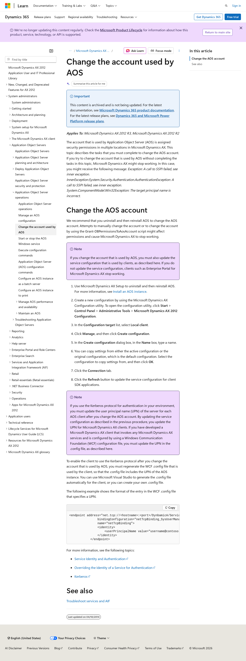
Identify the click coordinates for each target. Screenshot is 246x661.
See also (197, 64)
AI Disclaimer (13, 648)
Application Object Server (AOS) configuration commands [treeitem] (34, 267)
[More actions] (179, 50)
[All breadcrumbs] (70, 50)
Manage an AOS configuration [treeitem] (29, 218)
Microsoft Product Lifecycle (121, 30)
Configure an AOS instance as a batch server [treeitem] (35, 281)
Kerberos (80, 576)
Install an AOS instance (129, 291)
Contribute (75, 648)
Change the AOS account (208, 58)
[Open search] (226, 5)
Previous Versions (38, 648)
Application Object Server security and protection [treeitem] (31, 183)
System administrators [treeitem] (26, 102)
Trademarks (174, 648)
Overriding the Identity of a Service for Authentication (113, 567)
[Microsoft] (7, 5)
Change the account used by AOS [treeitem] (37, 229)
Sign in (236, 6)
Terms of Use (153, 648)
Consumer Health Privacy (120, 648)
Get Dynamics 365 (209, 17)
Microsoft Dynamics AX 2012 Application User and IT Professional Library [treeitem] (31, 72)
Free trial (233, 17)
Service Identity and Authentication (99, 558)
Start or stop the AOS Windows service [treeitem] (32, 241)
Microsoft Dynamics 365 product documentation (136, 110)
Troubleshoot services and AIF (88, 601)
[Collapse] (51, 51)
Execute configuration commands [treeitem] (32, 252)
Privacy (91, 648)
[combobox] (30, 59)
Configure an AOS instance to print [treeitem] (35, 293)
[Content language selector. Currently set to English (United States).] (24, 638)
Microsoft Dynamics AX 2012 (93, 51)
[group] (123, 527)
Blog (57, 648)
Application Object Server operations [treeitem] (34, 206)
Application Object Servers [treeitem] (32, 151)
